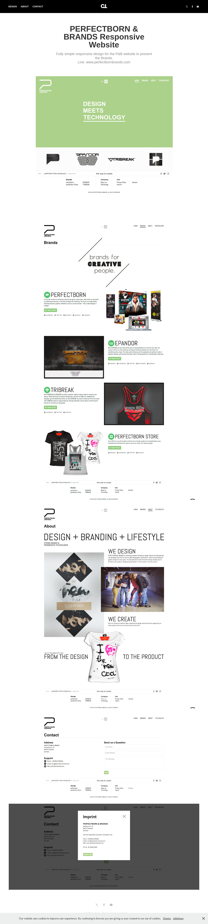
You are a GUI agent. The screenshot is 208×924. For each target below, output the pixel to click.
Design (12, 6)
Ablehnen (178, 918)
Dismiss (167, 918)
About (25, 6)
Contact (38, 6)
